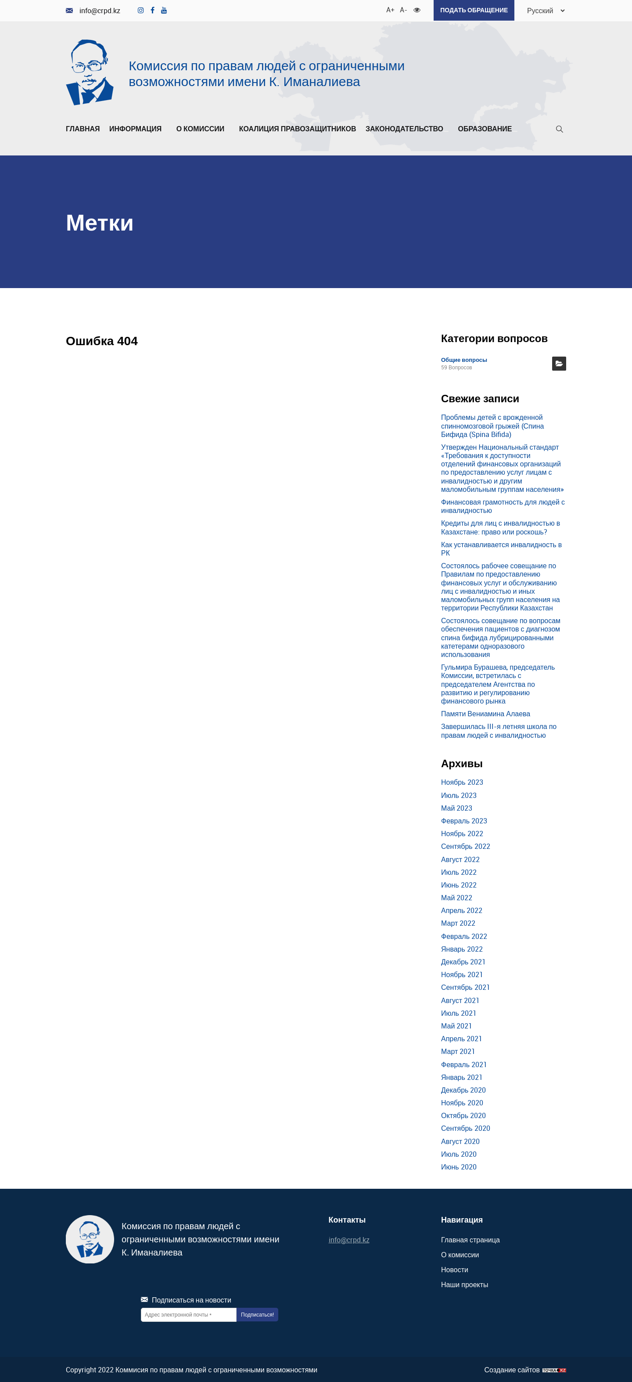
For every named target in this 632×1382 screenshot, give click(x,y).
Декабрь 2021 (463, 961)
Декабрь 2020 (463, 1089)
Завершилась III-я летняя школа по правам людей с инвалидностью (499, 730)
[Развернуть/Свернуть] (164, 130)
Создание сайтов (512, 1369)
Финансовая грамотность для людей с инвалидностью (503, 505)
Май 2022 (456, 897)
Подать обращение (472, 10)
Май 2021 (456, 1025)
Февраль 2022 (464, 935)
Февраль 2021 (464, 1063)
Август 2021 (460, 999)
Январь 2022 (462, 948)
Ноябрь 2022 (462, 832)
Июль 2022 (459, 871)
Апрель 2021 (461, 1038)
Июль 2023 (459, 794)
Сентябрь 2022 (465, 846)
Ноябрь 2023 (462, 782)
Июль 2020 (459, 1153)
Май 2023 (456, 807)
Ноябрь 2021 (462, 973)
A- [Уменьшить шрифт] (401, 8)
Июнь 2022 (459, 884)
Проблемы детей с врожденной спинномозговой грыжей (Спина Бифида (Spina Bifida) (492, 425)
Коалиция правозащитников (297, 128)
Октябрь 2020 (463, 1115)
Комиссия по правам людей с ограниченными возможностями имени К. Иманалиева (267, 72)
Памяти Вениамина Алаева (485, 713)
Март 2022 (458, 922)
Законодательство (407, 128)
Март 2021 (458, 1051)
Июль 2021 (459, 1012)
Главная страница (470, 1239)
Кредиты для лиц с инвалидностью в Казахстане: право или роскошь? (500, 527)
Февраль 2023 (464, 820)
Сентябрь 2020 (465, 1128)
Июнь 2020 (459, 1166)
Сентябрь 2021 (465, 987)
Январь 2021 (462, 1076)
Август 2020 (460, 1140)
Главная (83, 128)
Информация (138, 128)
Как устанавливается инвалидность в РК (501, 548)
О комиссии (203, 128)
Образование (487, 128)
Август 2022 (460, 858)
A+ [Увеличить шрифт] (387, 8)
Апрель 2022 (461, 910)
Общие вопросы (464, 359)
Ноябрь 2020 (462, 1102)
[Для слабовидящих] (414, 8)
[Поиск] (559, 130)
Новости (454, 1269)
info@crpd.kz (93, 10)
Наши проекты (464, 1284)
